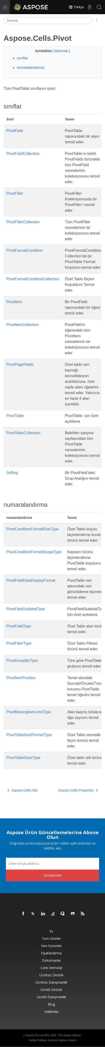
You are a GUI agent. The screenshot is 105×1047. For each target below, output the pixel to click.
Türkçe (76, 7)
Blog (51, 1004)
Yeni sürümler (51, 946)
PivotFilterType (18, 643)
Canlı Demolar (51, 967)
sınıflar (22, 58)
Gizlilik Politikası (38, 1040)
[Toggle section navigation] (97, 20)
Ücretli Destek (51, 989)
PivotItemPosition (21, 678)
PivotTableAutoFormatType (29, 735)
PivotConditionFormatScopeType (34, 552)
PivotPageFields (20, 365)
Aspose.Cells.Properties (78, 790)
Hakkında (51, 1011)
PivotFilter (14, 193)
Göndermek (53, 875)
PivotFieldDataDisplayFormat (30, 580)
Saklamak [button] (61, 51)
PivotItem (14, 302)
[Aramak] (48, 20)
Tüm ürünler (51, 938)
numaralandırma (30, 68)
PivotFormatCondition (24, 250)
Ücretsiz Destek (51, 975)
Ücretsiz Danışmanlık (51, 982)
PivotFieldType (18, 626)
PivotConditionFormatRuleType (32, 529)
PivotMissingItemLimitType (28, 712)
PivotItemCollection (22, 325)
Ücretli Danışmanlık (51, 997)
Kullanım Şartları (57, 1040)
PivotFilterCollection (23, 222)
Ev (51, 931)
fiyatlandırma (51, 953)
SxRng (12, 473)
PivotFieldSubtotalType (25, 609)
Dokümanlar (51, 960)
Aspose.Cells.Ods (22, 790)
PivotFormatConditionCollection (32, 279)
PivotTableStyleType (23, 758)
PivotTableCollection (23, 433)
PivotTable (15, 416)
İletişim (72, 1040)
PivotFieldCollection (23, 154)
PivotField (14, 131)
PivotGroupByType (22, 661)
